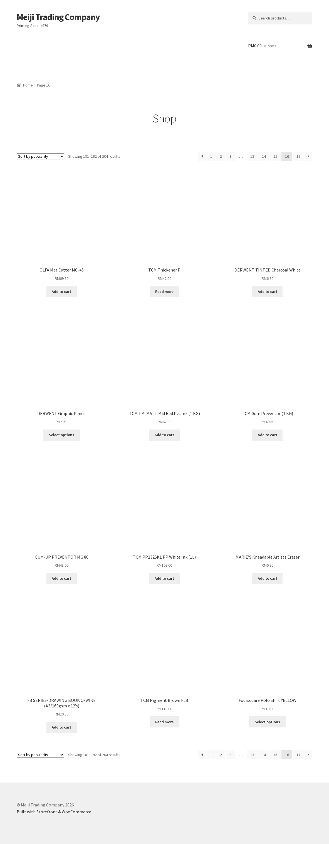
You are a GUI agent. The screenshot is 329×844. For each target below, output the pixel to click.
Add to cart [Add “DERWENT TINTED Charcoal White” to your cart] (267, 291)
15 (275, 156)
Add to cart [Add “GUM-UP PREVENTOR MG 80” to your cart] (61, 578)
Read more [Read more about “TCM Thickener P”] (164, 291)
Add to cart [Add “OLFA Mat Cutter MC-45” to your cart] (61, 291)
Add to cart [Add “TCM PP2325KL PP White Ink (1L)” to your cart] (164, 578)
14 (264, 156)
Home (28, 85)
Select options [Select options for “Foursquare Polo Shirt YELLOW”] (267, 721)
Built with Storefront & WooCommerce (54, 812)
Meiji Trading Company (58, 17)
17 (298, 156)
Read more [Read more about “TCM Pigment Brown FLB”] (164, 721)
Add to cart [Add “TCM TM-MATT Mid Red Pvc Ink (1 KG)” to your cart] (164, 434)
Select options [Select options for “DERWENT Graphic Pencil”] (61, 434)
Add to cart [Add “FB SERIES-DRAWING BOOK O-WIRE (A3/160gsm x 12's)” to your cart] (61, 727)
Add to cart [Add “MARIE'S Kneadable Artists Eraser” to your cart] (267, 578)
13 (252, 156)
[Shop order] (40, 156)
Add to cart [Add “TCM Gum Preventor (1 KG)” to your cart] (267, 434)
